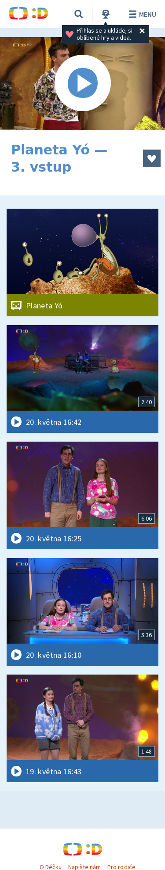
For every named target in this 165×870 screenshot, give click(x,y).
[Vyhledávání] (79, 14)
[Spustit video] (82, 83)
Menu (141, 14)
